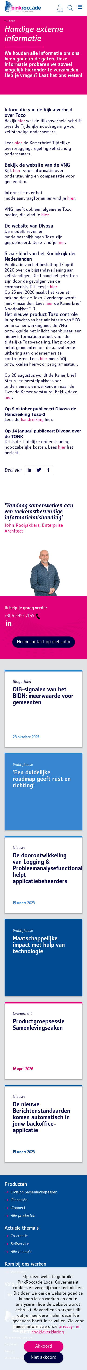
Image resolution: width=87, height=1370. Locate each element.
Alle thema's (18, 1252)
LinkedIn (8, 623)
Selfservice (17, 1244)
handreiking (32, 420)
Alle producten (20, 1216)
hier (21, 121)
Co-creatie (16, 1236)
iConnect (15, 1208)
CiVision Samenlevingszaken (31, 1192)
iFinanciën (16, 1200)
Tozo (10, 21)
